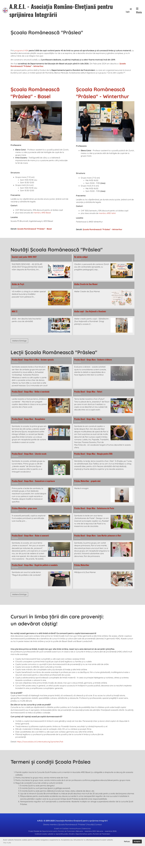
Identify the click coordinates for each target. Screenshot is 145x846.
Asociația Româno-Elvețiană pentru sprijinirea (82, 820)
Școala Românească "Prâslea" (72, 824)
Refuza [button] (127, 841)
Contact (98, 824)
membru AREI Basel (42, 212)
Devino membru (50, 824)
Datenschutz (86, 828)
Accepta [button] (137, 841)
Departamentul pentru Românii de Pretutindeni (58, 831)
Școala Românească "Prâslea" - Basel (34, 229)
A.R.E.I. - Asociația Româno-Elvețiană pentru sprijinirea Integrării (61, 10)
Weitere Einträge (19, 340)
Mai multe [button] (7, 843)
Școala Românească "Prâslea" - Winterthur (102, 229)
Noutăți (90, 824)
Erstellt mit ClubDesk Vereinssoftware (67, 828)
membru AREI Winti (107, 213)
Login (129, 10)
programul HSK (21, 50)
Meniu (139, 10)
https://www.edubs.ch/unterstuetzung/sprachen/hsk (40, 741)
